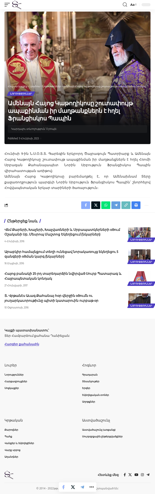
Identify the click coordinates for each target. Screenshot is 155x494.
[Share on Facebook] (63, 487)
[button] (8, 4)
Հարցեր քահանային (21, 344)
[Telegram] (148, 475)
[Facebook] (125, 475)
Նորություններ (21, 93)
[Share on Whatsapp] (105, 205)
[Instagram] (142, 475)
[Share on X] (73, 487)
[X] (130, 475)
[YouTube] (136, 475)
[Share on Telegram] (82, 487)
